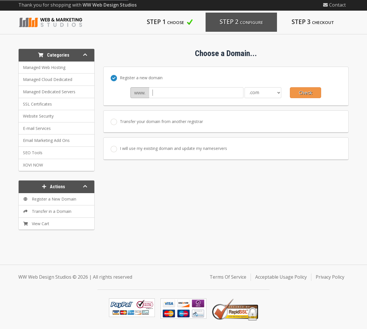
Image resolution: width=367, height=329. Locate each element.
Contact (334, 5)
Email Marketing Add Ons (46, 140)
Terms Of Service (228, 277)
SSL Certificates (37, 104)
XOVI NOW (33, 165)
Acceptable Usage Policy (281, 277)
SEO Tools (32, 152)
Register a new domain (137, 78)
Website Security (38, 116)
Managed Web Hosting (44, 67)
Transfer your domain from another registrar (157, 122)
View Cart (36, 223)
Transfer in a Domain (47, 211)
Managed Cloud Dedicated (47, 79)
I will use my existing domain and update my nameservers (169, 149)
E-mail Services (37, 128)
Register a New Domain (49, 199)
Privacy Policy (330, 277)
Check (305, 93)
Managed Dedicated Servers (49, 91)
